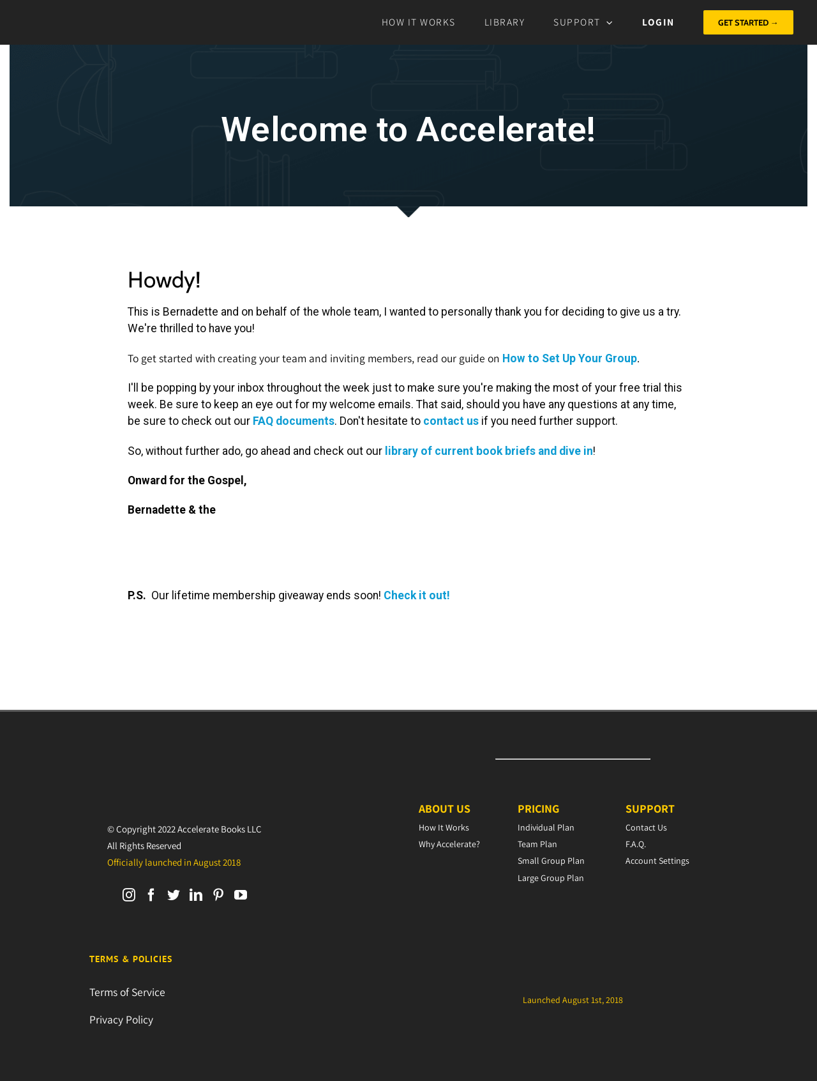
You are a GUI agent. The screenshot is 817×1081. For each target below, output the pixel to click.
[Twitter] (173, 895)
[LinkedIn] (196, 895)
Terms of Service (127, 992)
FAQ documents (293, 421)
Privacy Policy (121, 1019)
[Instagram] (129, 895)
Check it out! (417, 595)
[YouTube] (240, 895)
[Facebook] (151, 895)
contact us (451, 421)
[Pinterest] (218, 895)
